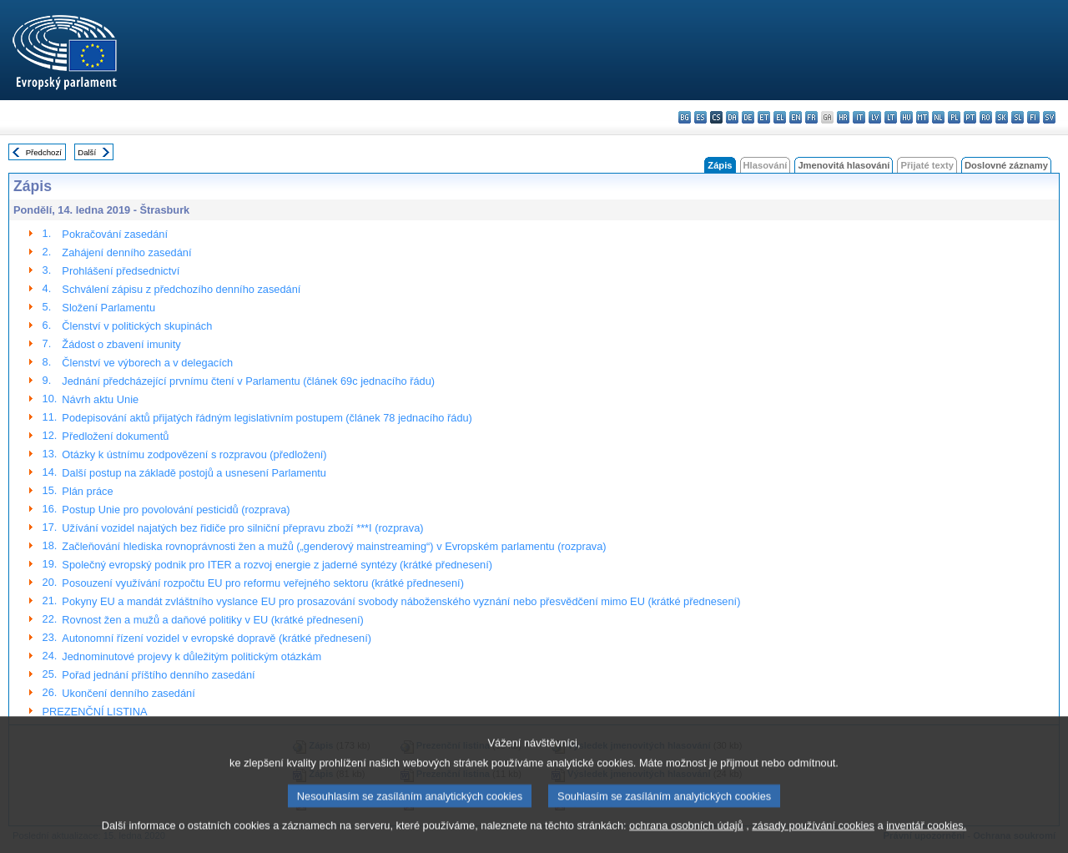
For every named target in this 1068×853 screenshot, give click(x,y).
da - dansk (732, 117)
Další (87, 152)
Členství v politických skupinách (137, 326)
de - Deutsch (748, 117)
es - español (700, 117)
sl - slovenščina (1017, 117)
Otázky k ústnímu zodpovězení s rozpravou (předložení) (194, 454)
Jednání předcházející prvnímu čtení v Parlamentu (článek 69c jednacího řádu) (248, 381)
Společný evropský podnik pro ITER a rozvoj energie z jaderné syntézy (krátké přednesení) (277, 564)
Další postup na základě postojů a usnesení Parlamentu (194, 473)
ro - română (986, 117)
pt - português (970, 117)
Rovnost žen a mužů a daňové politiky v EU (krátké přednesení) (212, 619)
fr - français (811, 117)
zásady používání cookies (813, 838)
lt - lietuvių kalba (890, 117)
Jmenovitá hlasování (843, 165)
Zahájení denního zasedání (126, 252)
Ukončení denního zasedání (128, 693)
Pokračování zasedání (115, 234)
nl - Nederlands (938, 117)
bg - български (684, 117)
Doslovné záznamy (1006, 165)
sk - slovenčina (1001, 117)
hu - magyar (906, 117)
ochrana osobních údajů (686, 838)
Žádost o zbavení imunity (121, 344)
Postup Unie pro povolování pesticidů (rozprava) (176, 509)
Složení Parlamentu (108, 307)
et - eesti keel (764, 117)
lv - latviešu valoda (875, 117)
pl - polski (954, 117)
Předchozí (44, 152)
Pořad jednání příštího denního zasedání (158, 675)
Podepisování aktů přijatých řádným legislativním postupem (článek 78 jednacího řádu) (267, 417)
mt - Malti (922, 117)
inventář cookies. (926, 838)
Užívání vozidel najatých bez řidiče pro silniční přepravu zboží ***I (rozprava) (242, 528)
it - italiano (859, 117)
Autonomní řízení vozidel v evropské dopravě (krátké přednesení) (216, 638)
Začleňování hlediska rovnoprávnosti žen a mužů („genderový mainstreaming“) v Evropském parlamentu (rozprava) (334, 546)
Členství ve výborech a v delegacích (147, 362)
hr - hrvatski (843, 117)
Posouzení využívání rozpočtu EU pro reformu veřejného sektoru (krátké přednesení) (263, 583)
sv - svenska (1049, 117)
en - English (795, 117)
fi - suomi (1033, 117)
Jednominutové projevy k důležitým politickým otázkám (191, 656)
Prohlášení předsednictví (120, 271)
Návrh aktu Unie (100, 399)
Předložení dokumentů (115, 436)
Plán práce (87, 491)
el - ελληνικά (779, 117)
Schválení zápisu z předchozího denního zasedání (181, 289)
